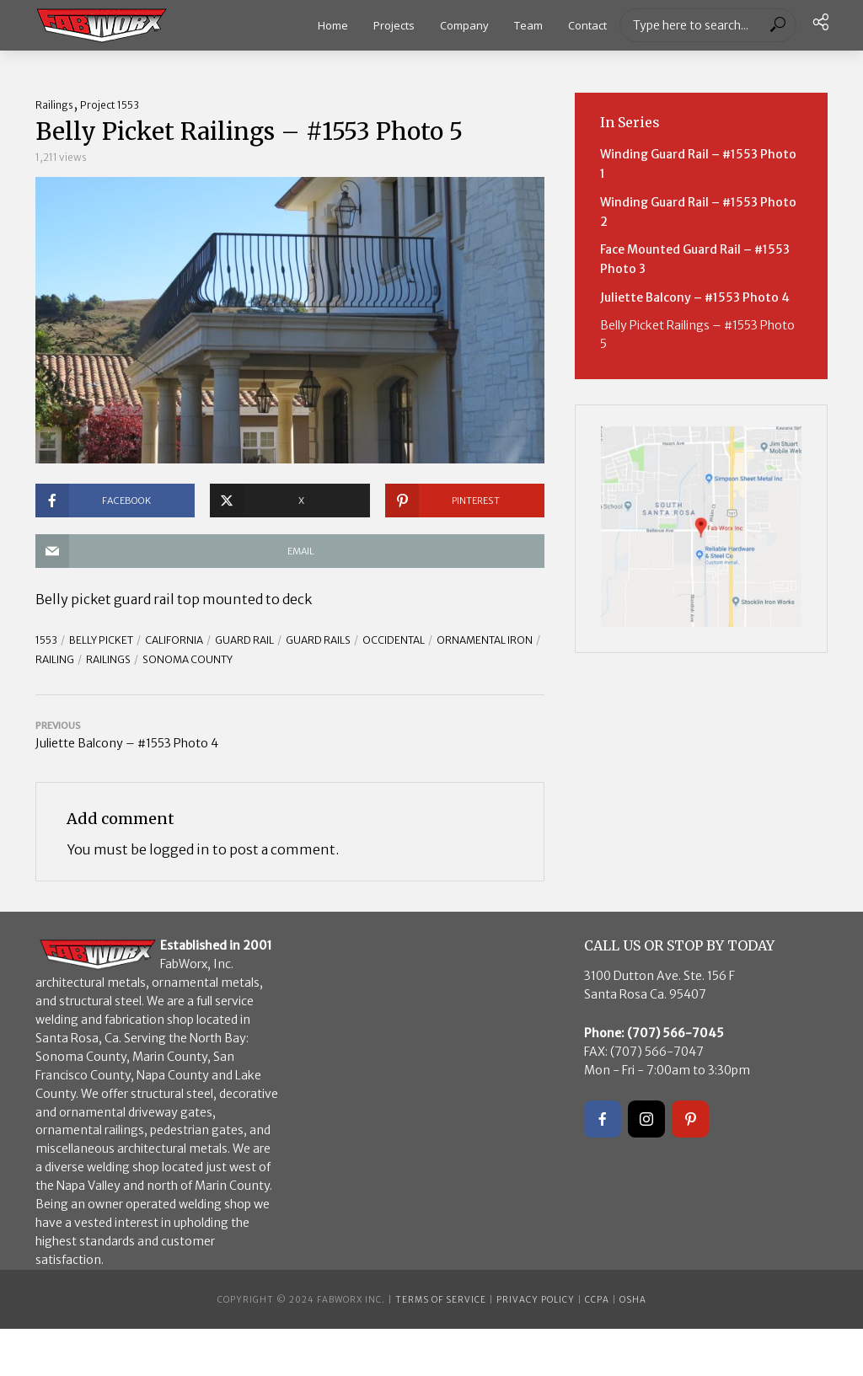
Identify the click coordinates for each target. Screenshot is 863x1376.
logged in (179, 849)
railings (108, 659)
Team (528, 25)
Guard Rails (318, 640)
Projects (394, 25)
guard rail (244, 640)
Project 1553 (109, 105)
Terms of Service (440, 1299)
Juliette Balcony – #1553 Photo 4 (695, 297)
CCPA (597, 1299)
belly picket (101, 640)
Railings (54, 105)
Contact (587, 25)
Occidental (393, 640)
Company (464, 25)
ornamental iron (485, 640)
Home (333, 25)
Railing (54, 659)
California (174, 640)
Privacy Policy (535, 1299)
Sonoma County (187, 659)
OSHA (632, 1299)
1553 (46, 640)
